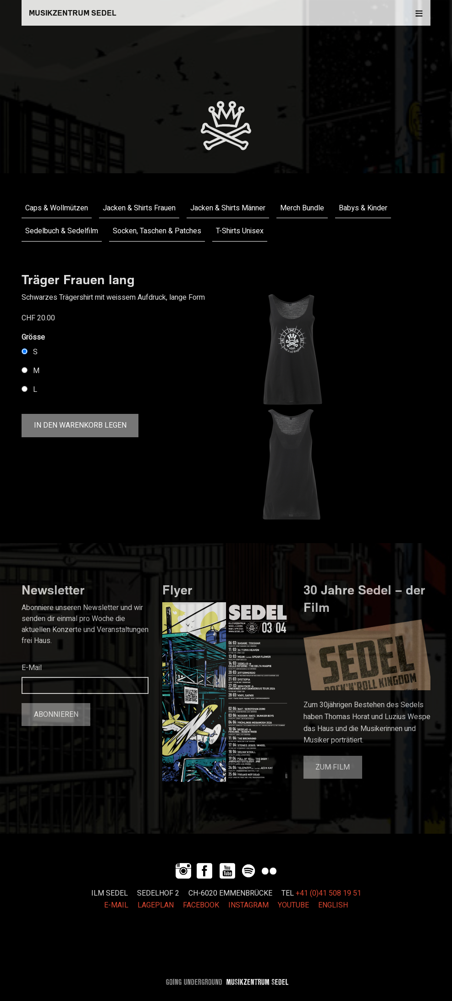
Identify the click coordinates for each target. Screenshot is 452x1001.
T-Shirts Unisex (240, 231)
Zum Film (332, 767)
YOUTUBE (293, 905)
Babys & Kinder (363, 208)
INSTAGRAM (248, 905)
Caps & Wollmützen (56, 208)
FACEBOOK (201, 905)
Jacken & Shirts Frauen (139, 208)
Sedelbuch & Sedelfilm (61, 231)
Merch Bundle (302, 208)
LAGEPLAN (156, 905)
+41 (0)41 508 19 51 (328, 893)
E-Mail (32, 667)
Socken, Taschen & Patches (157, 231)
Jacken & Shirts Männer (227, 208)
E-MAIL (116, 905)
